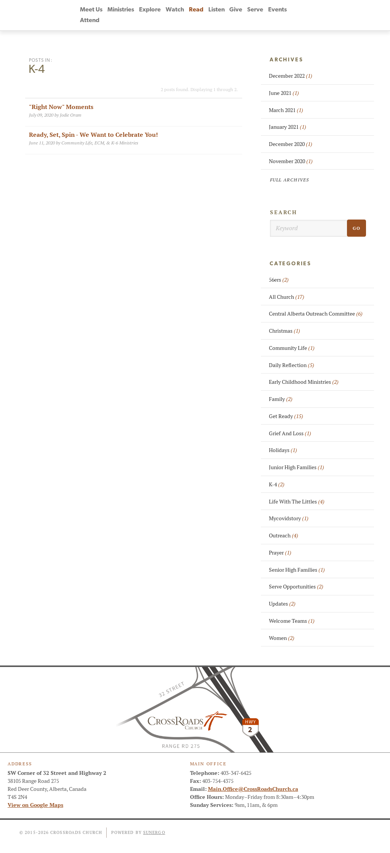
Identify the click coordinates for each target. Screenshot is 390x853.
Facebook (301, 15)
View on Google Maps (35, 805)
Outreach (283, 535)
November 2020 (291, 161)
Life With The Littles (296, 501)
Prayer (280, 552)
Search (283, 212)
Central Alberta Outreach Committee (316, 313)
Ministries (120, 10)
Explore (150, 10)
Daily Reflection (291, 365)
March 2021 (286, 110)
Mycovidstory (288, 518)
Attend (89, 21)
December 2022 (290, 75)
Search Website (342, 15)
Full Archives (289, 180)
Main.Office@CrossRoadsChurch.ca (253, 789)
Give (235, 10)
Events (277, 10)
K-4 (277, 484)
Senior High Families (297, 569)
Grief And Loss (290, 433)
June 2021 (284, 93)
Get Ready (286, 416)
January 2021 (287, 126)
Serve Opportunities (296, 586)
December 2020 (290, 144)
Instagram (329, 15)
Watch (175, 10)
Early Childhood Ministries (304, 381)
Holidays (283, 450)
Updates (282, 603)
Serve (255, 10)
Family (280, 399)
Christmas (284, 330)
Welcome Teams (292, 620)
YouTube (315, 15)
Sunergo (154, 832)
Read (196, 10)
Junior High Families (296, 467)
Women (281, 638)
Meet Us (91, 10)
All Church (286, 296)
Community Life (292, 348)
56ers (279, 279)
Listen (216, 10)
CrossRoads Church (39, 15)
